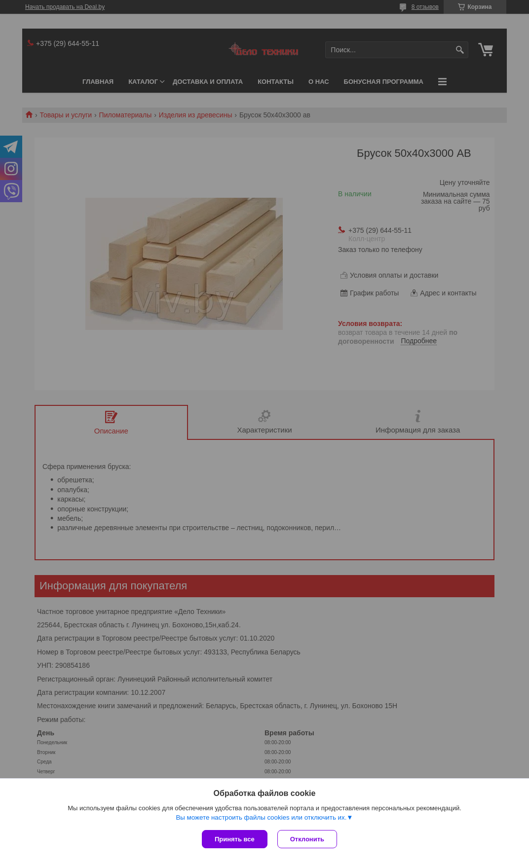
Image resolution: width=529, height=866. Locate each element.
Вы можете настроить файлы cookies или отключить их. (261, 817)
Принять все (235, 839)
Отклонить (307, 839)
